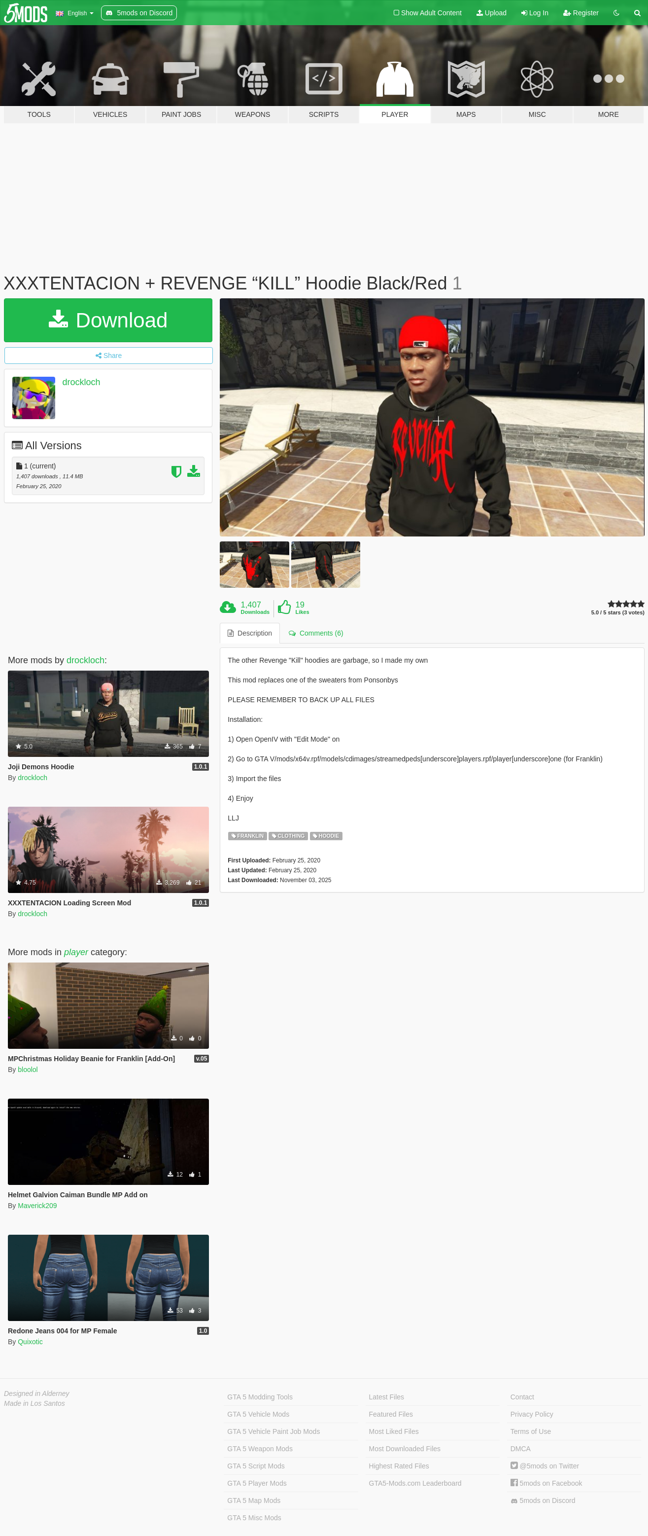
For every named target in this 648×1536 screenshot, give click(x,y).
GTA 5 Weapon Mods (260, 1449)
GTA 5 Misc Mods (254, 1518)
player (76, 952)
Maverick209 (37, 1206)
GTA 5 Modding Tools (260, 1397)
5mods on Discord (543, 1501)
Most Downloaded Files (405, 1449)
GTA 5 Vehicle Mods (258, 1414)
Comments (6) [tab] (316, 633)
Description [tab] (250, 633)
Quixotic (30, 1342)
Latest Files (387, 1397)
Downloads (255, 612)
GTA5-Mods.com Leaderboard (415, 1483)
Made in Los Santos (34, 1403)
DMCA (521, 1449)
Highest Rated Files (399, 1466)
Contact (522, 1397)
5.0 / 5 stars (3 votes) (618, 612)
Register (581, 13)
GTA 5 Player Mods (256, 1483)
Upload (492, 13)
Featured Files (391, 1414)
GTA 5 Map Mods (253, 1500)
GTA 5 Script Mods (255, 1466)
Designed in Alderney (36, 1393)
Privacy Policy (532, 1414)
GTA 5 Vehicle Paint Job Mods (273, 1431)
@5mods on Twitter (545, 1466)
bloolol (27, 1069)
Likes (302, 612)
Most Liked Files (394, 1431)
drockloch (82, 382)
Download (108, 320)
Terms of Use (531, 1431)
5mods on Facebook (546, 1483)
